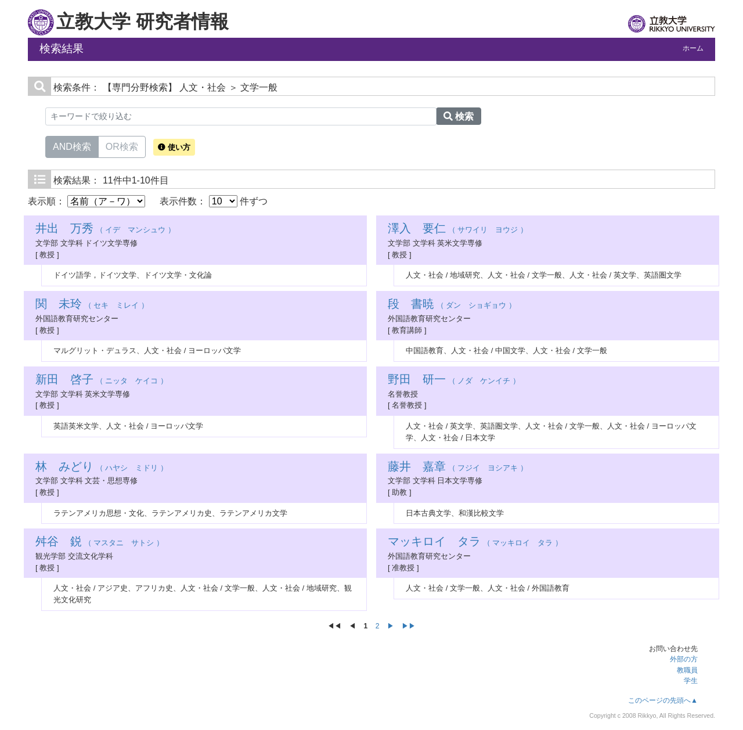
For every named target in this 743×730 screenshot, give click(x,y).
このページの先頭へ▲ (663, 700)
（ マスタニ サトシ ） (99, 542)
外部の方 (684, 659)
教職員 (687, 670)
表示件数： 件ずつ (214, 201)
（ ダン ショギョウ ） (452, 305)
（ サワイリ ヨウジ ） (458, 229)
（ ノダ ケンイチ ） (454, 380)
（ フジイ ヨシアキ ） (458, 467)
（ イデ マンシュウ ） (105, 229)
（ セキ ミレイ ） (92, 305)
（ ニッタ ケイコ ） (101, 380)
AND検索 (72, 146)
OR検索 (122, 146)
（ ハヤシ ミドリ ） (101, 467)
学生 (691, 681)
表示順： (86, 201)
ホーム (693, 48)
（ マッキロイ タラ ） (475, 542)
